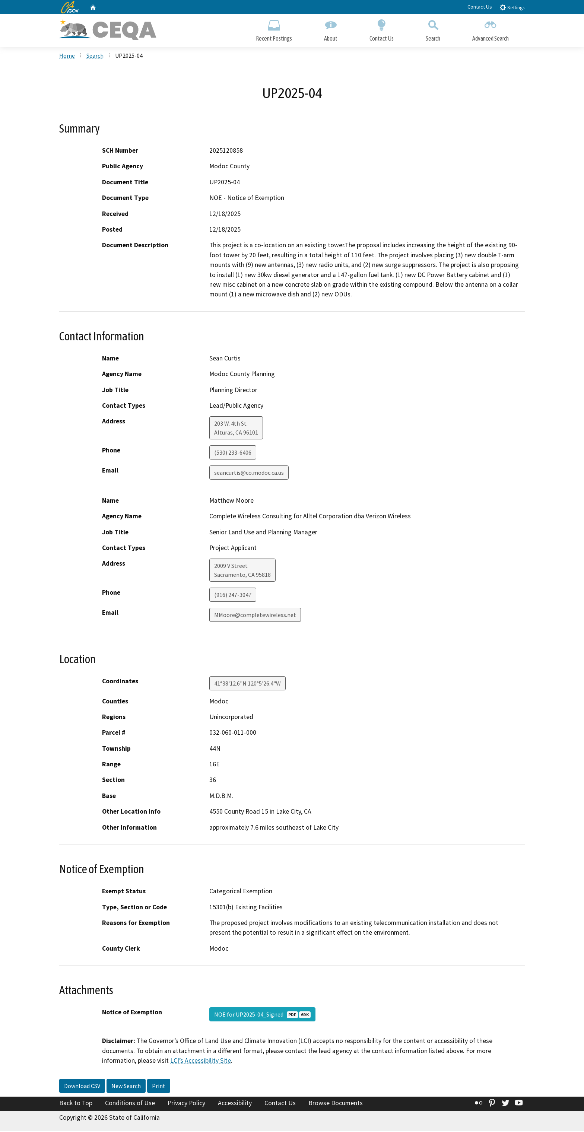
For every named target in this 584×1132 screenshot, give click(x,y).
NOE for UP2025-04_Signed (262, 1015)
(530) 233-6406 (232, 453)
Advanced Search (490, 29)
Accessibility (235, 1103)
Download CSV (82, 1086)
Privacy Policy (186, 1103)
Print (158, 1086)
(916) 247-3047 (232, 595)
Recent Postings (274, 29)
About (331, 29)
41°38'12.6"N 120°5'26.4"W (247, 683)
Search (433, 29)
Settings (511, 7)
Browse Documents (335, 1103)
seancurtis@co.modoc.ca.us (249, 473)
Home (67, 56)
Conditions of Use (130, 1103)
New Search (126, 1086)
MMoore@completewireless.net (255, 615)
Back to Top (75, 1103)
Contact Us (479, 6)
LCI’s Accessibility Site (200, 1061)
